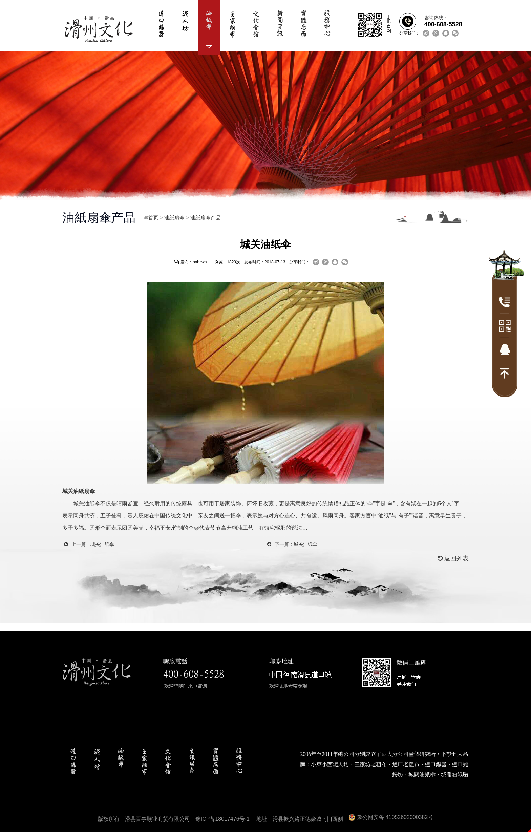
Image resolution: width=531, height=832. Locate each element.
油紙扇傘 (174, 217)
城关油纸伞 (102, 544)
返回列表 (453, 558)
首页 (153, 217)
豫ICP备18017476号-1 (222, 819)
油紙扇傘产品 (205, 217)
